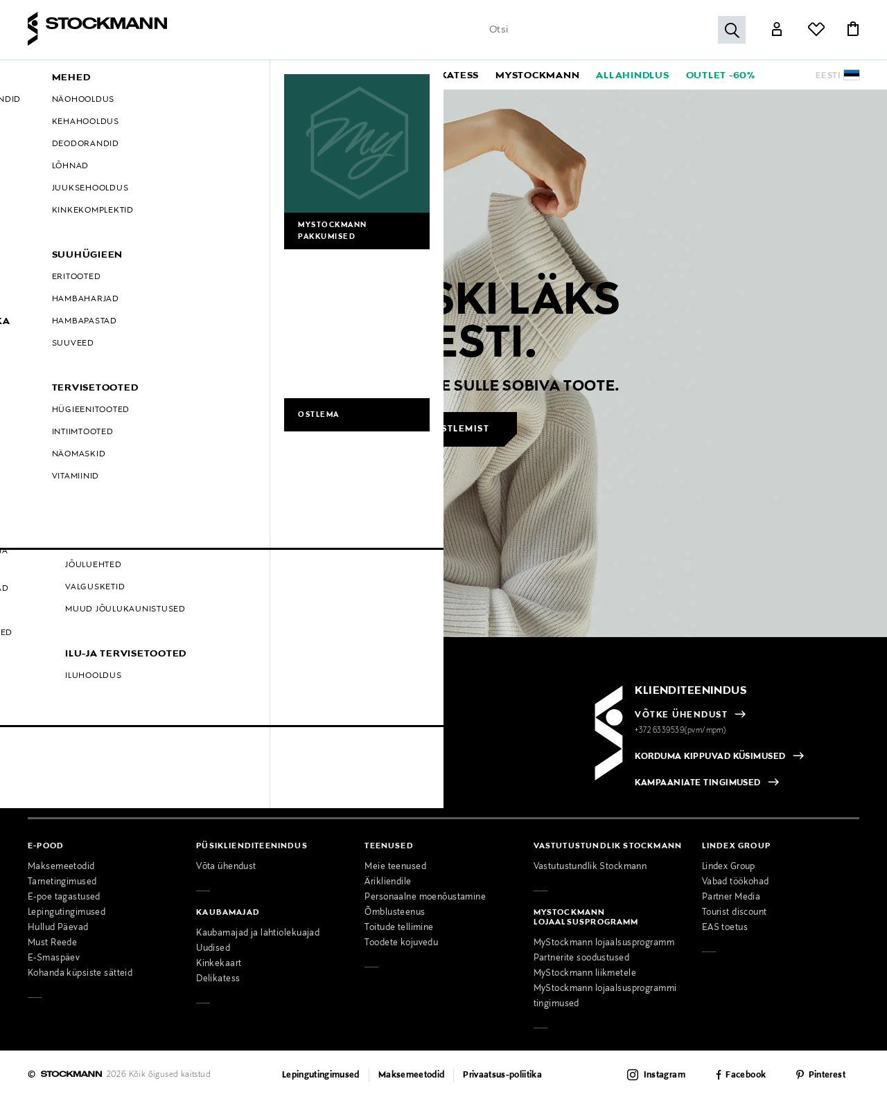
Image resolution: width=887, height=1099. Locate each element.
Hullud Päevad (58, 928)
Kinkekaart (218, 964)
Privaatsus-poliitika (502, 1075)
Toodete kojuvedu (401, 943)
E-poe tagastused (64, 897)
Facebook (746, 1075)
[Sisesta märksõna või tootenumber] (614, 30)
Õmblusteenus (395, 913)
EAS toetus (725, 928)
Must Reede (52, 943)
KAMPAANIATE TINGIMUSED (698, 783)
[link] (448, 74)
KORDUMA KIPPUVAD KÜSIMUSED (710, 757)
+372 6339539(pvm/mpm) (680, 730)
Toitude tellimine (399, 928)
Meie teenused (395, 867)
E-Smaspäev (54, 958)
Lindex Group (728, 867)
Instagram (664, 1075)
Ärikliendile (388, 882)
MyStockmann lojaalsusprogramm (604, 943)
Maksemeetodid (61, 867)
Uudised (213, 949)
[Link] (777, 30)
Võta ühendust (226, 867)
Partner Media (731, 897)
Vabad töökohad (735, 882)
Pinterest (827, 1075)
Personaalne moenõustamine (425, 897)
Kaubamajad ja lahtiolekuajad (257, 933)
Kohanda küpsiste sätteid (80, 974)
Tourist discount (734, 913)
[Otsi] (732, 30)
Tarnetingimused (62, 882)
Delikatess (218, 979)
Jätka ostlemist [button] (445, 429)
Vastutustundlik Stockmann (590, 867)
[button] (135, 74)
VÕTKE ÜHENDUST (681, 715)
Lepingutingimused (66, 913)
